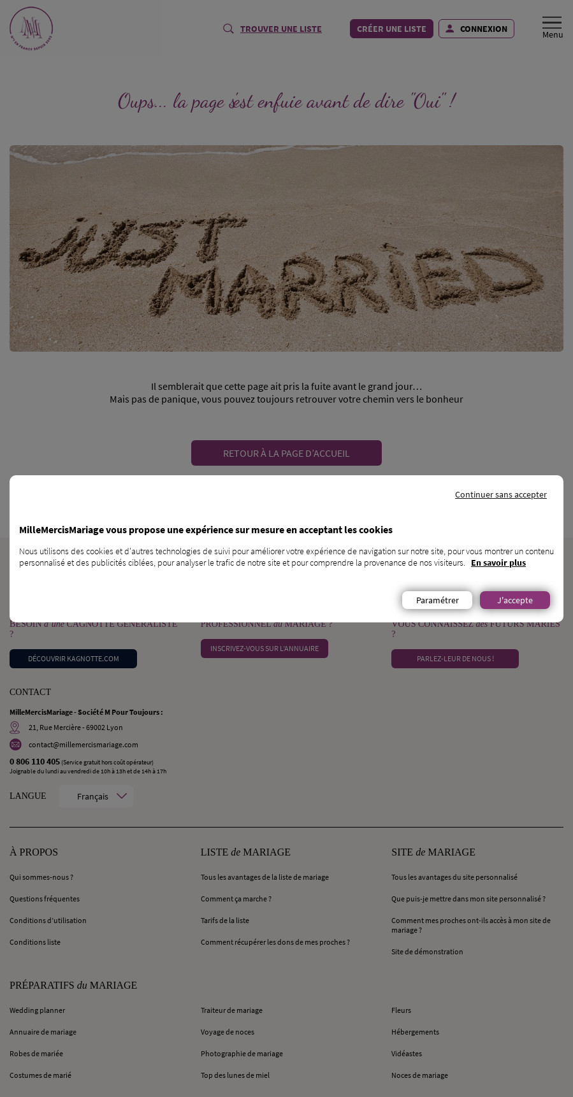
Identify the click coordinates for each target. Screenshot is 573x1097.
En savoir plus (498, 562)
